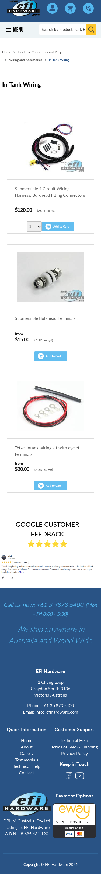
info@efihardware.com (56, 711)
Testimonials (26, 759)
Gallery (26, 753)
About (27, 746)
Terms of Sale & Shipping (74, 746)
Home (6, 52)
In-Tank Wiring (59, 60)
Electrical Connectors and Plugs (40, 52)
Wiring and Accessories (25, 60)
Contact (26, 772)
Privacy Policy (74, 753)
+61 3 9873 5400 (57, 705)
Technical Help (26, 766)
